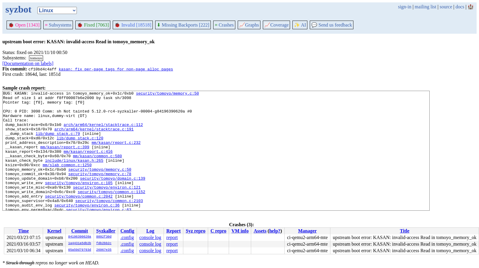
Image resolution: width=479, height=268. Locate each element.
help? (274, 230)
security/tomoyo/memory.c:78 (99, 190)
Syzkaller (105, 230)
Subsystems (58, 24)
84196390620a (79, 237)
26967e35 (104, 250)
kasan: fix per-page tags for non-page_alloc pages (116, 69)
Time (23, 230)
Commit (79, 230)
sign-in (404, 6)
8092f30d (104, 237)
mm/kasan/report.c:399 (64, 158)
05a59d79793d (79, 250)
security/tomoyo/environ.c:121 (107, 207)
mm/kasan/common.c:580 (97, 169)
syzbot (18, 9)
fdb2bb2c (104, 243)
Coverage (276, 24)
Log (150, 230)
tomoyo (36, 58)
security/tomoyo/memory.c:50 (167, 94)
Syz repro (195, 230)
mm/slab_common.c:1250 (67, 180)
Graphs (249, 24)
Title (404, 230)
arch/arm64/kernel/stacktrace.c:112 (103, 131)
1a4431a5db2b (79, 243)
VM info (239, 230)
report (172, 237)
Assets (260, 230)
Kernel (54, 230)
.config (127, 237)
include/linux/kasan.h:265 (74, 174)
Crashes (224, 24)
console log (150, 237)
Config (127, 230)
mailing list (425, 6)
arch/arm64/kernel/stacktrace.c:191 (94, 137)
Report (173, 230)
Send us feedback (331, 24)
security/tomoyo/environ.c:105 (78, 201)
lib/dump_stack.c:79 (58, 142)
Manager (307, 230)
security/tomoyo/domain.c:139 (112, 196)
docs (459, 6)
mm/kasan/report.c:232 (116, 153)
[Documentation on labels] (28, 63)
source (446, 6)
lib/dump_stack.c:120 (80, 147)
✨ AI (300, 24)
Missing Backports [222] (183, 24)
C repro (218, 230)
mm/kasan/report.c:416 (88, 164)
